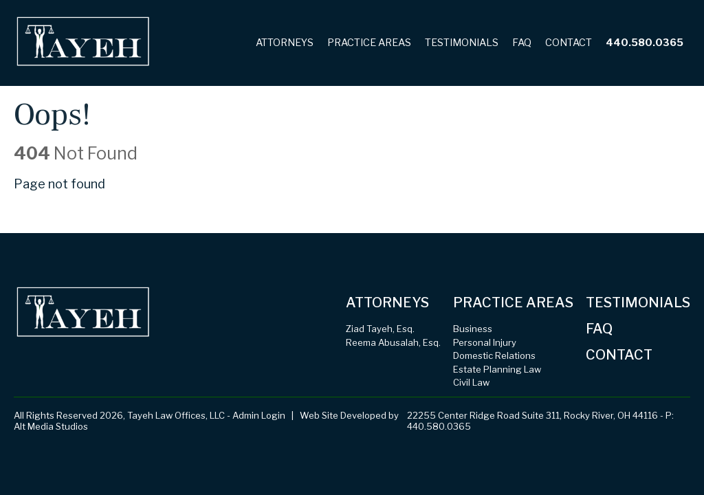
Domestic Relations (494, 355)
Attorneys (285, 42)
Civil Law (471, 382)
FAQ (521, 42)
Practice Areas (369, 42)
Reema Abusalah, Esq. (393, 342)
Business (472, 328)
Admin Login (258, 415)
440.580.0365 (644, 42)
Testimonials (461, 42)
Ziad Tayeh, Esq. (380, 328)
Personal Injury (484, 342)
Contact (568, 42)
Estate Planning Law (497, 369)
